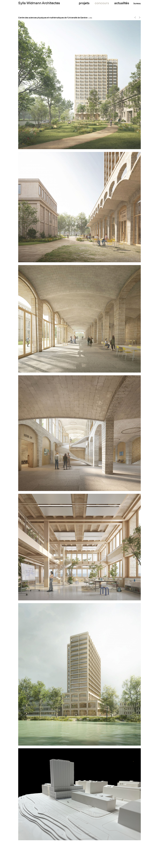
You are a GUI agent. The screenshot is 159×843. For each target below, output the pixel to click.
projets (84, 3)
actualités (121, 3)
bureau (137, 3)
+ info (90, 18)
